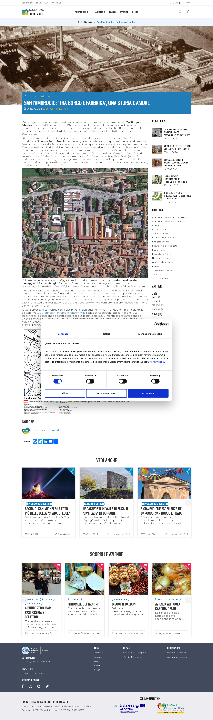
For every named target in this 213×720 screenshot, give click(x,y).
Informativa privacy (176, 653)
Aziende (100, 12)
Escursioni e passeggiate (164, 245)
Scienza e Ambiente (162, 270)
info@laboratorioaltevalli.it (38, 661)
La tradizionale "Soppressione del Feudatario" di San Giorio (175, 179)
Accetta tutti (148, 393)
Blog (112, 12)
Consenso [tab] (63, 334)
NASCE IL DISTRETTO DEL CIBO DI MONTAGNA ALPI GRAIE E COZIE (177, 147)
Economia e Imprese (163, 237)
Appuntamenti (159, 229)
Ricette (155, 266)
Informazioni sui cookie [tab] (150, 334)
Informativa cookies (177, 657)
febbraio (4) (158, 304)
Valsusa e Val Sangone (134, 653)
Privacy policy (157, 362)
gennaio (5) (157, 309)
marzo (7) (157, 301)
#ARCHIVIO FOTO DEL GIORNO (169, 217)
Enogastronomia (160, 241)
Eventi (124, 12)
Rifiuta (64, 393)
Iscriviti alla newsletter (32, 673)
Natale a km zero (160, 258)
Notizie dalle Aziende (162, 262)
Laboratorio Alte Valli (55, 108)
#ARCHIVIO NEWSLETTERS (166, 221)
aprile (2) (156, 297)
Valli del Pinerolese (132, 657)
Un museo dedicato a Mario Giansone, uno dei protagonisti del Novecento (177, 132)
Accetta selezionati (106, 393)
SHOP (135, 12)
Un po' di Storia (160, 278)
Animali (156, 225)
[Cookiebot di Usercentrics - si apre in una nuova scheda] (156, 324)
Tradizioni (156, 274)
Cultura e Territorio (38, 96)
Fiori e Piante (158, 250)
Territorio (82, 12)
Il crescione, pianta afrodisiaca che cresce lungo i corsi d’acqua (177, 195)
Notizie (88, 22)
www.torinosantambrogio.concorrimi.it (61, 312)
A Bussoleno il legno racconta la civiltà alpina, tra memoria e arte (176, 162)
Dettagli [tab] (106, 334)
